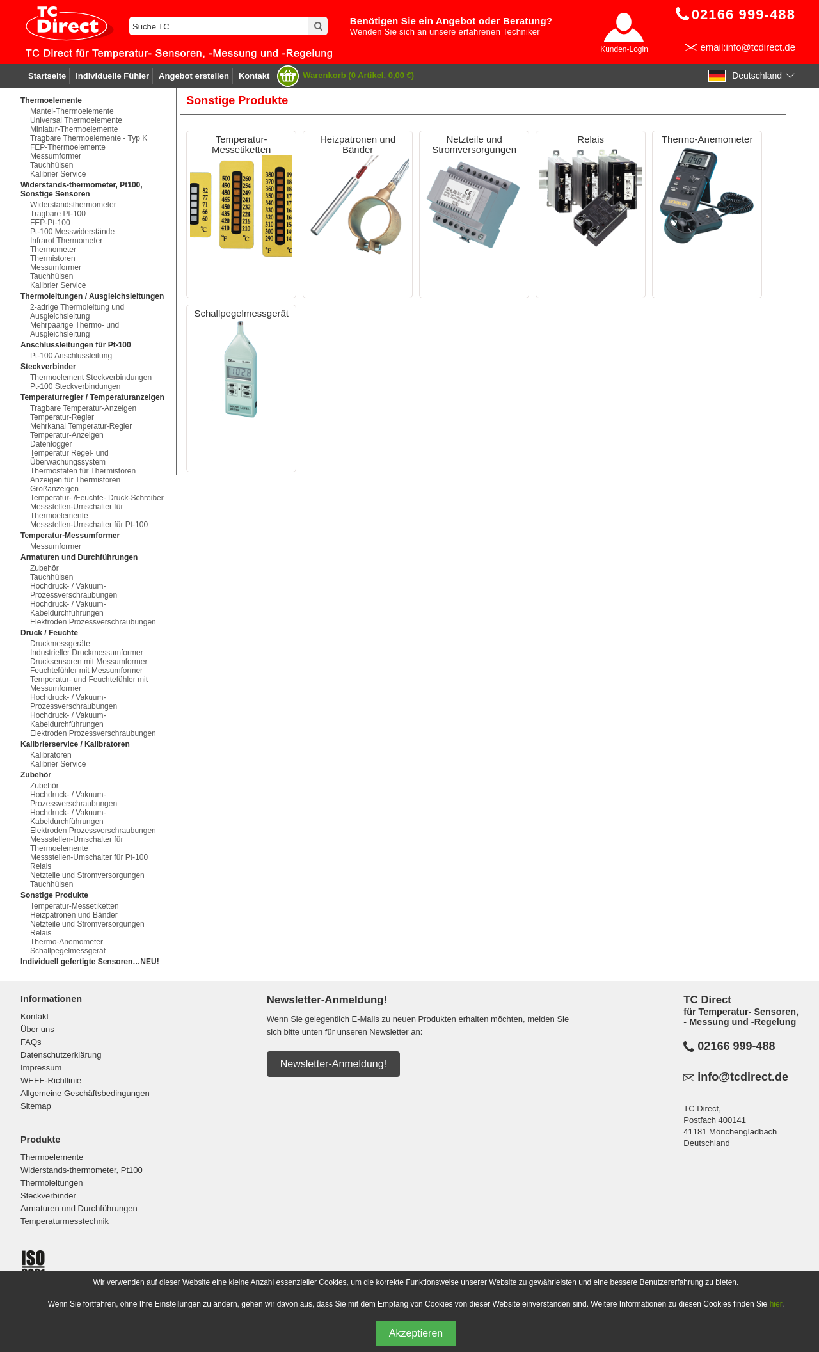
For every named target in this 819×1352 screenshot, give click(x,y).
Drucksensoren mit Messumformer (88, 661)
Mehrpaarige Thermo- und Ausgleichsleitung (74, 329)
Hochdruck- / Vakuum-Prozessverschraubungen (73, 591)
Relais (40, 866)
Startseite (47, 76)
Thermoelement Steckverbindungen (91, 377)
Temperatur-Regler (62, 417)
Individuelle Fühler (112, 76)
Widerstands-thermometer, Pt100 (81, 1170)
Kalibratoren (51, 755)
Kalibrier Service (58, 174)
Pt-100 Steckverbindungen (75, 386)
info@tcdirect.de (742, 1076)
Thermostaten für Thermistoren (83, 470)
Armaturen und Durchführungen (79, 1208)
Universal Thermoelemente (76, 120)
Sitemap (35, 1106)
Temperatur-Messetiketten (74, 906)
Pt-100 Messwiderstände (72, 231)
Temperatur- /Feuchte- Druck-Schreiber (97, 497)
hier (776, 1304)
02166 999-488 (736, 1046)
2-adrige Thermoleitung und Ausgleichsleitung (77, 312)
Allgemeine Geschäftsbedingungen (85, 1093)
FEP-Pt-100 (50, 222)
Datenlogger (51, 444)
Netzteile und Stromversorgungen (87, 875)
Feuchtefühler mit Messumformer (86, 670)
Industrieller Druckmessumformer (86, 652)
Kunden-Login (624, 49)
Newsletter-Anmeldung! (333, 1063)
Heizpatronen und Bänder (74, 915)
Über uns (37, 1029)
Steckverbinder (48, 1195)
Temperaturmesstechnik (64, 1221)
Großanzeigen (54, 488)
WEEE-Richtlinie (50, 1080)
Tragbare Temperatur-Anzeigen (83, 408)
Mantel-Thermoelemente (72, 111)
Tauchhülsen (51, 165)
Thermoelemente (51, 1157)
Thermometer (53, 249)
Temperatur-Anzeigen (67, 435)
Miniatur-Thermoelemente (74, 129)
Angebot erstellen (194, 76)
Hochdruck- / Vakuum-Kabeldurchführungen (68, 608)
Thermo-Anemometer (66, 941)
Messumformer (55, 156)
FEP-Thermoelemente (68, 147)
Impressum (40, 1067)
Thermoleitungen (51, 1183)
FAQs (31, 1042)
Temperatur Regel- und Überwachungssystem (69, 457)
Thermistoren (53, 258)
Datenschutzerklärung (60, 1055)
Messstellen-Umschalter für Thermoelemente (76, 511)
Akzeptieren (416, 1333)
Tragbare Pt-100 (58, 213)
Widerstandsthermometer (73, 204)
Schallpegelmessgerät (68, 950)
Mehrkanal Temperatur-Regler (81, 426)
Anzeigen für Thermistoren (75, 479)
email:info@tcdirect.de (747, 47)
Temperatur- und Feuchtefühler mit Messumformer (89, 684)
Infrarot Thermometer (66, 240)
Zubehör (44, 568)
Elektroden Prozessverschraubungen (93, 621)
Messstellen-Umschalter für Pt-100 (89, 524)
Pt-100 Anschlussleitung (71, 355)
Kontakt (254, 76)
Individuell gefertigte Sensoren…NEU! (89, 961)
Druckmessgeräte (60, 643)
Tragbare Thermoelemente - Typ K (88, 138)
